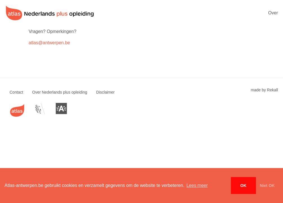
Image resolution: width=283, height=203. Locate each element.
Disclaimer (105, 92)
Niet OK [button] (267, 185)
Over (273, 12)
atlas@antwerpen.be (49, 42)
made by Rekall (264, 90)
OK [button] (243, 185)
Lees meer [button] (197, 185)
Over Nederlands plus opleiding (59, 92)
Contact (16, 92)
